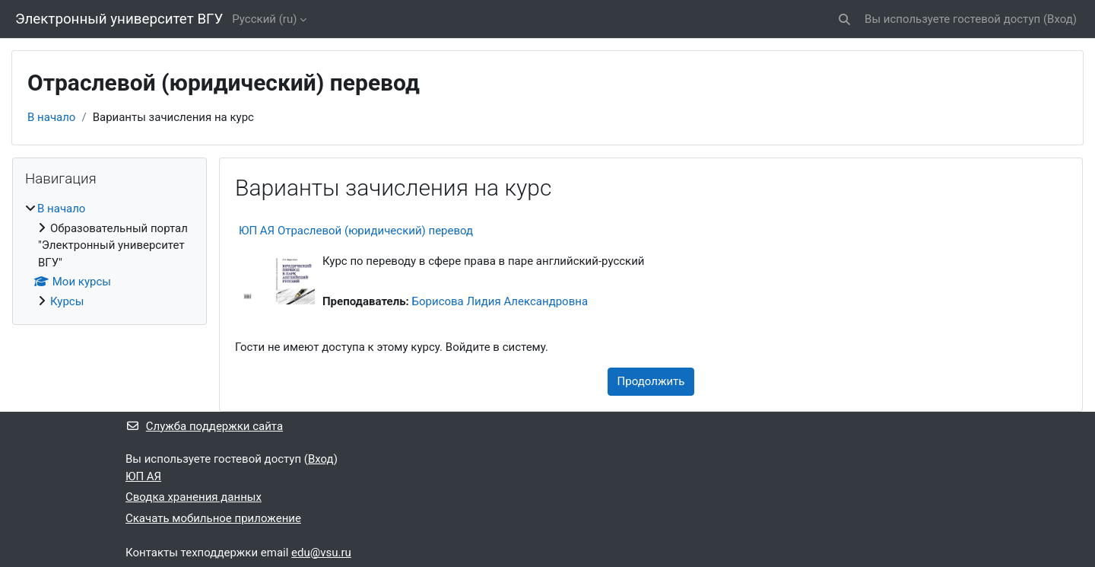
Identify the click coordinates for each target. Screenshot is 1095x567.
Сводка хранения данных (193, 497)
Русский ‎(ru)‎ (264, 19)
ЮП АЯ (143, 476)
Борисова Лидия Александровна (500, 301)
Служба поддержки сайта (204, 426)
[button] (844, 19)
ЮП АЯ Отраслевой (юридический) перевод (356, 230)
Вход (1060, 19)
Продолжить (651, 381)
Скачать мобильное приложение (213, 518)
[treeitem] (109, 255)
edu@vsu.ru (321, 552)
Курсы (67, 301)
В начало (51, 117)
